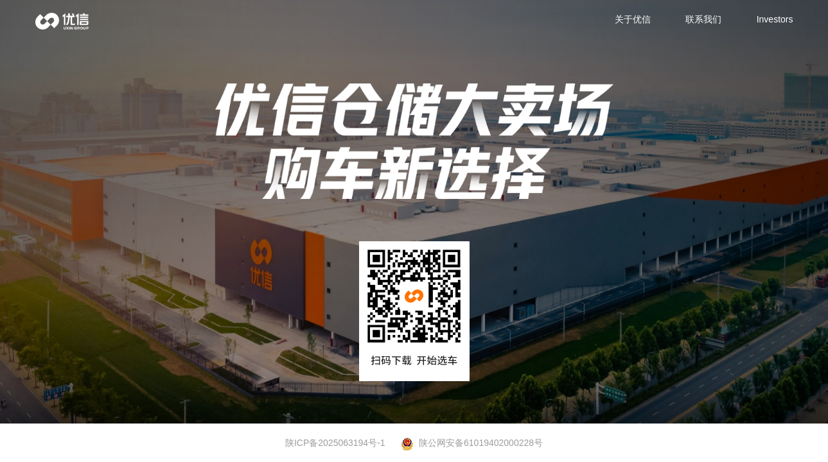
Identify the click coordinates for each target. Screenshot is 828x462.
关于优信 (633, 19)
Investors (775, 19)
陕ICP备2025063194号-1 (335, 443)
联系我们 (703, 19)
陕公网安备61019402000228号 (472, 443)
